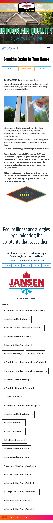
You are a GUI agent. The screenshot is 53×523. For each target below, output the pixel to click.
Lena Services (47, 265)
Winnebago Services (17, 265)
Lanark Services (37, 265)
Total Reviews (26, 197)
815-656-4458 (10, 48)
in (24, 310)
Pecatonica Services (27, 265)
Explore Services (26, 68)
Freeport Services (8, 265)
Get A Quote (43, 68)
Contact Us (10, 68)
